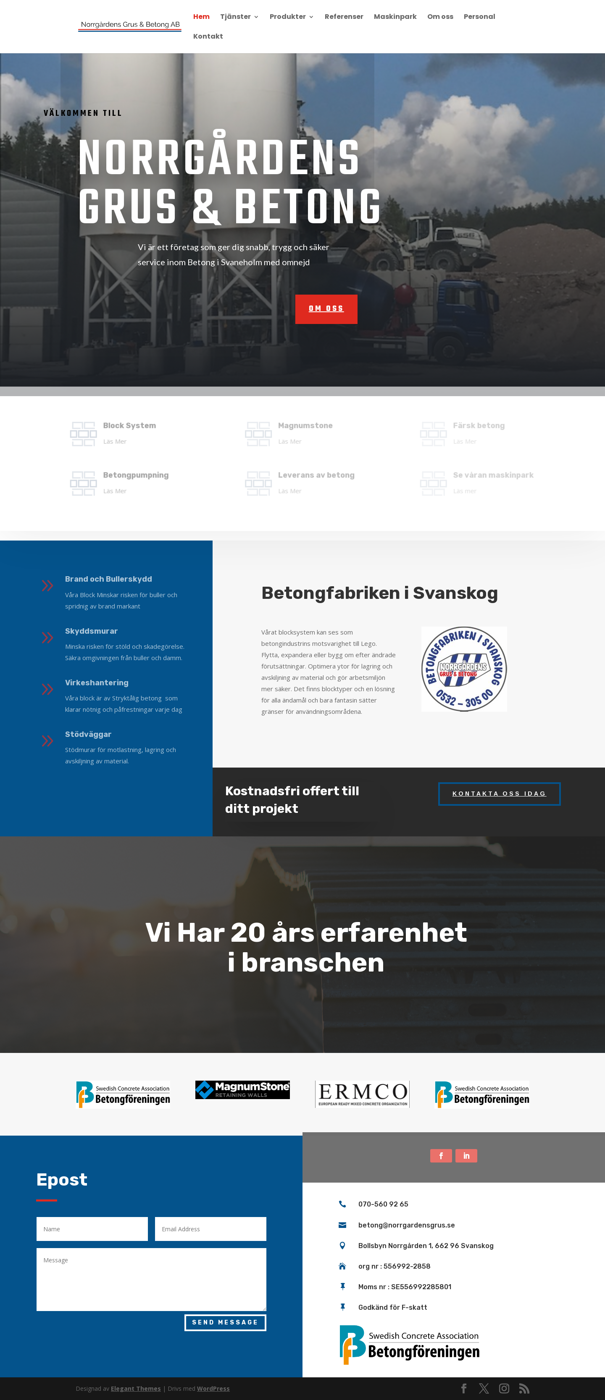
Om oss (440, 17)
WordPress (213, 1388)
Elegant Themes (136, 1388)
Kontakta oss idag (499, 793)
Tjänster (235, 17)
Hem (201, 17)
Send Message (225, 1322)
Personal (479, 17)
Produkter (288, 17)
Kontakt (208, 37)
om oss (283, 309)
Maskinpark (395, 17)
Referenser (344, 17)
